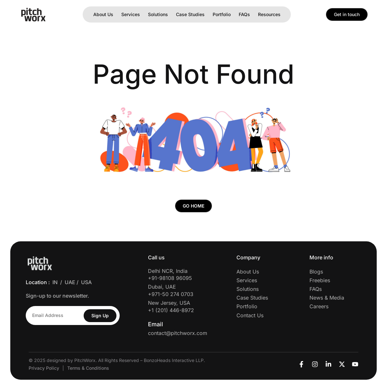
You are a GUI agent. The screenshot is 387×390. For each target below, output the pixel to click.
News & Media (326, 298)
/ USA (85, 282)
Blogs (316, 271)
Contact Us (249, 315)
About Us (103, 14)
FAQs (244, 14)
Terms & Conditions (88, 368)
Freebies (319, 280)
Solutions (158, 14)
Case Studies (190, 14)
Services (130, 14)
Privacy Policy (44, 368)
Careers (318, 306)
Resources (269, 14)
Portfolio (222, 14)
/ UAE (68, 282)
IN (55, 282)
